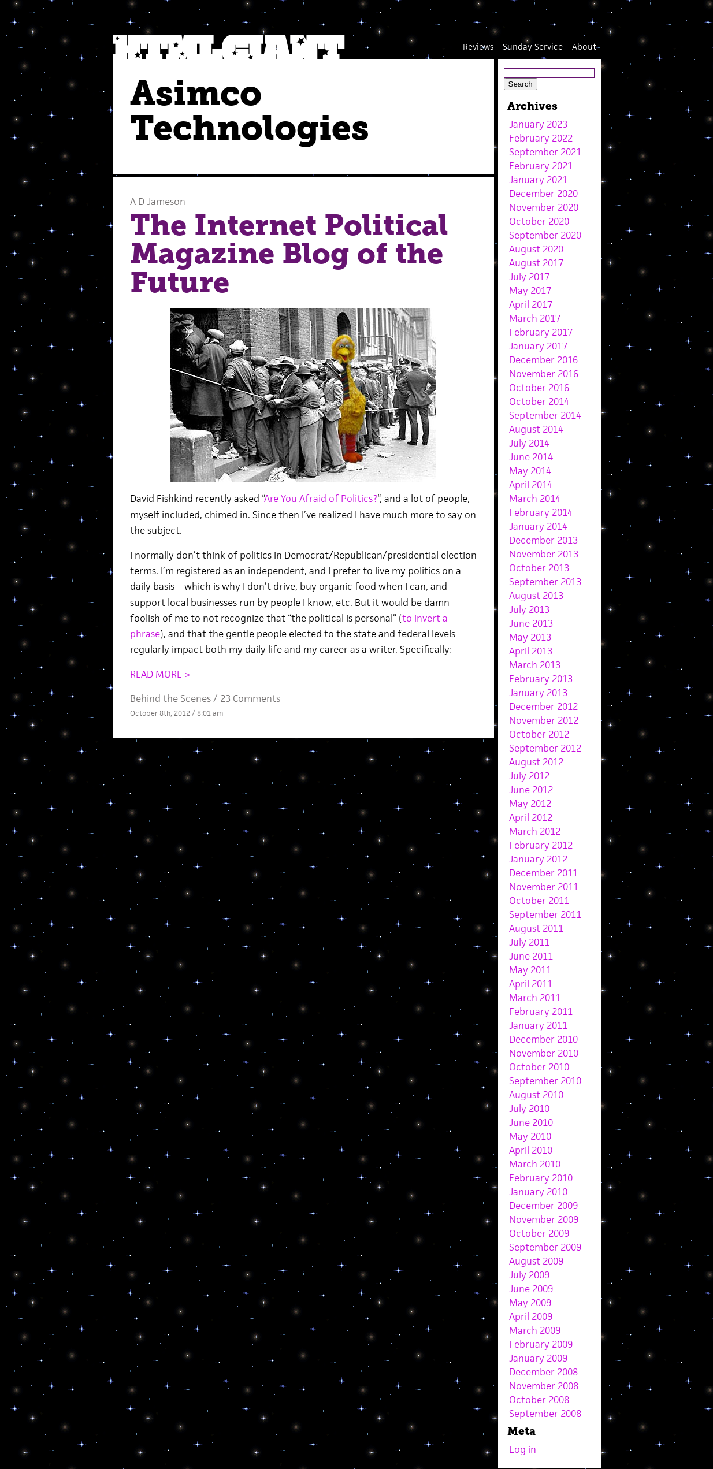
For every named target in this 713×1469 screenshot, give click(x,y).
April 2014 (530, 484)
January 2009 (538, 1358)
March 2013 (534, 665)
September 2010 (545, 1080)
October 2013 (539, 567)
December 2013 (543, 540)
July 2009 (529, 1275)
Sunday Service (533, 46)
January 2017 (538, 346)
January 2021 (538, 179)
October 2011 (539, 900)
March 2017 (534, 318)
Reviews (478, 46)
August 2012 (536, 762)
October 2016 (539, 387)
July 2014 (529, 443)
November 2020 (543, 207)
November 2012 (543, 720)
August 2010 (536, 1094)
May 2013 (530, 637)
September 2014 (545, 415)
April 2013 (530, 651)
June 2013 (531, 623)
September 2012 (545, 748)
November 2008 (543, 1385)
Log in (522, 1449)
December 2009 (543, 1205)
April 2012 (530, 817)
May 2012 (530, 803)
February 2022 (541, 138)
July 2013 (529, 609)
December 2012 (543, 706)
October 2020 (539, 221)
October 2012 (539, 734)
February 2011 (541, 1011)
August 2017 (536, 262)
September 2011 (545, 914)
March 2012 (534, 831)
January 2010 (538, 1191)
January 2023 (538, 124)
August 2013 (536, 595)
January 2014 (538, 526)
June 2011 (531, 956)
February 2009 (541, 1344)
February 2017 (541, 332)
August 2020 (536, 249)
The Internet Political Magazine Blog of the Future (289, 254)
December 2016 (543, 360)
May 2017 (530, 290)
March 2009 (534, 1330)
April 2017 (530, 304)
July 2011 (529, 942)
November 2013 (543, 554)
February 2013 (541, 678)
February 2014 (541, 512)
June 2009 (531, 1288)
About (584, 46)
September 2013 (545, 581)
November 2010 (543, 1053)
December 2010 (543, 1039)
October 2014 (539, 401)
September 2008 (545, 1413)
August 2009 (536, 1261)
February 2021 (541, 165)
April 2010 (530, 1150)
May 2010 (530, 1136)
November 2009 (543, 1219)
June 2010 (531, 1122)
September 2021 (545, 152)
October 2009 (539, 1233)
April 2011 (530, 983)
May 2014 (530, 470)
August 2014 (536, 429)
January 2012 (538, 859)
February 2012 (541, 845)
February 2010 (541, 1178)
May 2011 (530, 970)
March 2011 (534, 997)
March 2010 (534, 1164)
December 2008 (543, 1372)
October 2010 (539, 1067)
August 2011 (536, 928)
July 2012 (529, 775)
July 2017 (529, 276)
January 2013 (538, 692)
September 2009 (545, 1247)
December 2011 (543, 872)
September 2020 (545, 235)
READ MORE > (160, 674)
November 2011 (543, 886)
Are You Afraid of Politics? (320, 498)
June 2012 (531, 789)
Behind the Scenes (170, 698)
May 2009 (530, 1302)
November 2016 (543, 373)
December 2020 (543, 193)
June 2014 (531, 457)
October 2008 (539, 1399)
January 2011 (538, 1025)
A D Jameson (157, 201)
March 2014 (534, 498)
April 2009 (530, 1316)
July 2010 (529, 1108)
